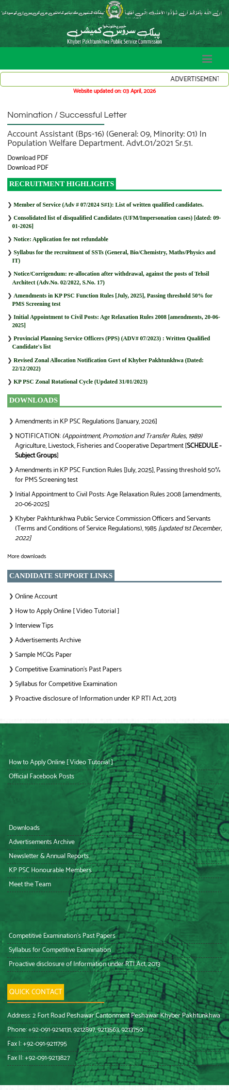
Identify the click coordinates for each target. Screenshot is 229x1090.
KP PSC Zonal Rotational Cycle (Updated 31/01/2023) (80, 381)
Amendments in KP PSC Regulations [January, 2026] (86, 421)
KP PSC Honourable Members (49, 870)
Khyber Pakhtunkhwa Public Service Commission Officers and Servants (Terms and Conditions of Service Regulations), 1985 (118, 528)
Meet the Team (29, 884)
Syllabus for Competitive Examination (66, 684)
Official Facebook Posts (40, 776)
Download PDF (28, 158)
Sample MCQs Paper (43, 655)
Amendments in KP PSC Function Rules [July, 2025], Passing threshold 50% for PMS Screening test (118, 475)
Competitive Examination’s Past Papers (68, 669)
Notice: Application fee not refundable (61, 239)
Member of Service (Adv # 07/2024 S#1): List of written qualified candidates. (109, 204)
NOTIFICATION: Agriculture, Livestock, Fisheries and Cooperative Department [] (118, 446)
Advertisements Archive (48, 640)
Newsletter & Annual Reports (48, 856)
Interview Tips (34, 626)
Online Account (36, 596)
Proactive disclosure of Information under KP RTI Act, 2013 (95, 698)
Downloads (23, 828)
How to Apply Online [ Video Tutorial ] (67, 611)
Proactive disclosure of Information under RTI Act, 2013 (83, 964)
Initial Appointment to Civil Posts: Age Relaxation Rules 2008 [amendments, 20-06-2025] (118, 499)
